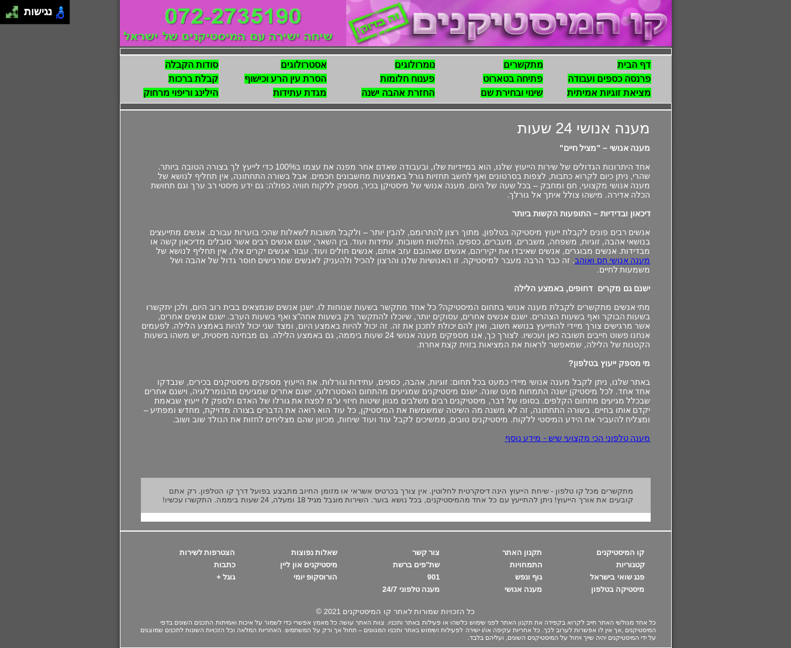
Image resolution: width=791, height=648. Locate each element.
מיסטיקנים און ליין (308, 564)
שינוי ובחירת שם (512, 93)
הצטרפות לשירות (207, 552)
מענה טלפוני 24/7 (411, 589)
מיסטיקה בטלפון (618, 589)
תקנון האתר (522, 552)
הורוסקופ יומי (315, 577)
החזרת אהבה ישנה (398, 93)
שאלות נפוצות (314, 552)
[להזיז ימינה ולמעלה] (15, 9)
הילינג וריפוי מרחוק (181, 93)
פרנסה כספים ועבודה (609, 79)
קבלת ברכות (193, 79)
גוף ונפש (529, 577)
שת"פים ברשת (416, 564)
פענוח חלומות (407, 79)
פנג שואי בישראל (617, 577)
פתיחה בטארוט (513, 79)
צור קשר (426, 552)
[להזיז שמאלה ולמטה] (9, 15)
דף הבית (634, 65)
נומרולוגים (415, 65)
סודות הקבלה (191, 65)
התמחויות (526, 564)
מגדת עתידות (299, 93)
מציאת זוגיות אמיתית (609, 93)
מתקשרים (523, 65)
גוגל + (225, 577)
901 (433, 577)
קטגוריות (630, 564)
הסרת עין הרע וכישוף (285, 79)
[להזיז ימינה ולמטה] (15, 15)
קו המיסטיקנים (620, 552)
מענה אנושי (524, 589)
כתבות (225, 564)
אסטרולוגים (304, 65)
